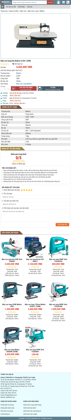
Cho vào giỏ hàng (25, 88)
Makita (42, 11)
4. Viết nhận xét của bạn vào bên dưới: (15, 208)
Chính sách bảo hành (29, 408)
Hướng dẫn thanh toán (7, 408)
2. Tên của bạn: (7, 194)
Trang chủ (4, 11)
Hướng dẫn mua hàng (7, 405)
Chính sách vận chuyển (30, 414)
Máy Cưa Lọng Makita (24, 84)
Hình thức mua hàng (7, 411)
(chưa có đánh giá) (18, 164)
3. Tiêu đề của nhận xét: (10, 201)
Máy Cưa (23, 11)
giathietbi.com (10, 397)
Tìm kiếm (50, 2)
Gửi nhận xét (62, 224)
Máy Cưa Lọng (33, 11)
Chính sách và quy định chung (32, 405)
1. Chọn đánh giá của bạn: (11, 190)
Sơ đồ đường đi (5, 414)
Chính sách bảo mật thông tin (32, 411)
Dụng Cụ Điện (14, 11)
